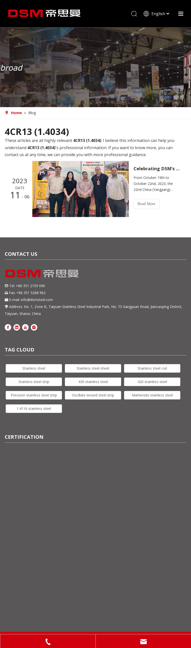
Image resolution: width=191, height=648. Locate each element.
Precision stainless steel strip (34, 395)
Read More (146, 204)
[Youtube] (25, 327)
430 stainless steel (93, 381)
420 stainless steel (152, 381)
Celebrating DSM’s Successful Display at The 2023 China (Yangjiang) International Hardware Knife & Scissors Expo (157, 169)
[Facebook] (8, 327)
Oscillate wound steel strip (93, 395)
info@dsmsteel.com (37, 299)
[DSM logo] (42, 273)
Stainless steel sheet (93, 368)
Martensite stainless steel (152, 395)
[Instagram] (34, 327)
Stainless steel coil (152, 368)
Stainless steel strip (33, 381)
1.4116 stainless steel (34, 408)
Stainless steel (33, 368)
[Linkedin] (16, 327)
